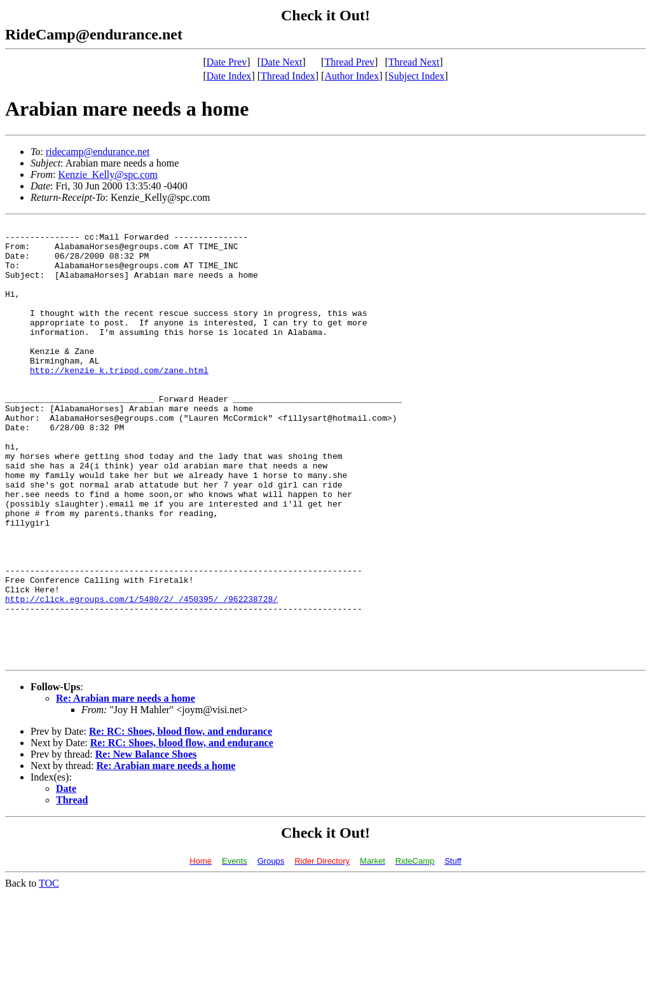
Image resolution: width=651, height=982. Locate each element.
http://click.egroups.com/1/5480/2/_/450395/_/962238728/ (141, 675)
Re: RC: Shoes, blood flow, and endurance (180, 819)
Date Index (229, 76)
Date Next (281, 62)
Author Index (351, 76)
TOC (49, 970)
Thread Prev (349, 62)
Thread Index (288, 76)
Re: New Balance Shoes (146, 841)
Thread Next (413, 62)
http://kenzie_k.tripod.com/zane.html (119, 400)
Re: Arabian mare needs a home (125, 786)
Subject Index (416, 76)
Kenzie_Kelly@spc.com (107, 174)
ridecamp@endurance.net (98, 151)
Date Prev (227, 62)
